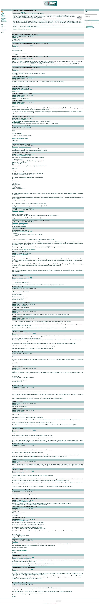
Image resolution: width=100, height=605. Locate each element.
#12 (33, 500)
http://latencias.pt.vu (23, 119)
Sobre (2, 13)
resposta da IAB (28, 26)
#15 (33, 519)
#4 (31, 230)
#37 (33, 445)
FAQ (2, 14)
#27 (34, 333)
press (2, 32)
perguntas (3, 29)
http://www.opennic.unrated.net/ (19, 550)
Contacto (54, 603)
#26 (32, 584)
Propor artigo (4, 21)
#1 (32, 36)
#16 (31, 277)
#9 (30, 127)
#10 (32, 491)
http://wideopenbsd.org (23, 223)
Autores (3, 16)
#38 (34, 461)
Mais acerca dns (89, 26)
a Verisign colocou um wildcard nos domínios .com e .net (44, 15)
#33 (34, 368)
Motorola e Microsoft (18, 29)
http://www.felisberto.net (23, 520)
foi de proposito (15, 91)
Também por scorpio (90, 27)
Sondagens (3, 20)
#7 (32, 118)
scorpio (23, 12)
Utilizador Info (15, 37)
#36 (34, 430)
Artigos (2, 19)
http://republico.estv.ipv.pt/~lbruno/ (25, 89)
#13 (32, 508)
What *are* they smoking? (30, 249)
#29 (30, 353)
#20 (33, 318)
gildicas (3, 25)
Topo (2, 12)
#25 (32, 58)
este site (17, 121)
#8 (30, 253)
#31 (33, 102)
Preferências (3, 18)
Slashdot (24, 226)
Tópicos (3, 15)
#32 (33, 210)
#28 (32, 69)
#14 (31, 45)
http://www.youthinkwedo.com (25, 147)
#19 (34, 311)
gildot (87, 21)
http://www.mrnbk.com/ (23, 128)
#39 (33, 471)
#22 (33, 154)
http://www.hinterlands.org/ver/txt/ (20, 138)
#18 (33, 304)
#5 (31, 88)
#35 (33, 410)
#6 (32, 95)
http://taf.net (21, 79)
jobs (2, 27)
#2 (32, 78)
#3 (33, 222)
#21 (32, 541)
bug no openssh (27, 29)
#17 (34, 288)
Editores (50, 603)
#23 (33, 557)
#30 (33, 387)
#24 (32, 569)
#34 (34, 403)
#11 (33, 146)
